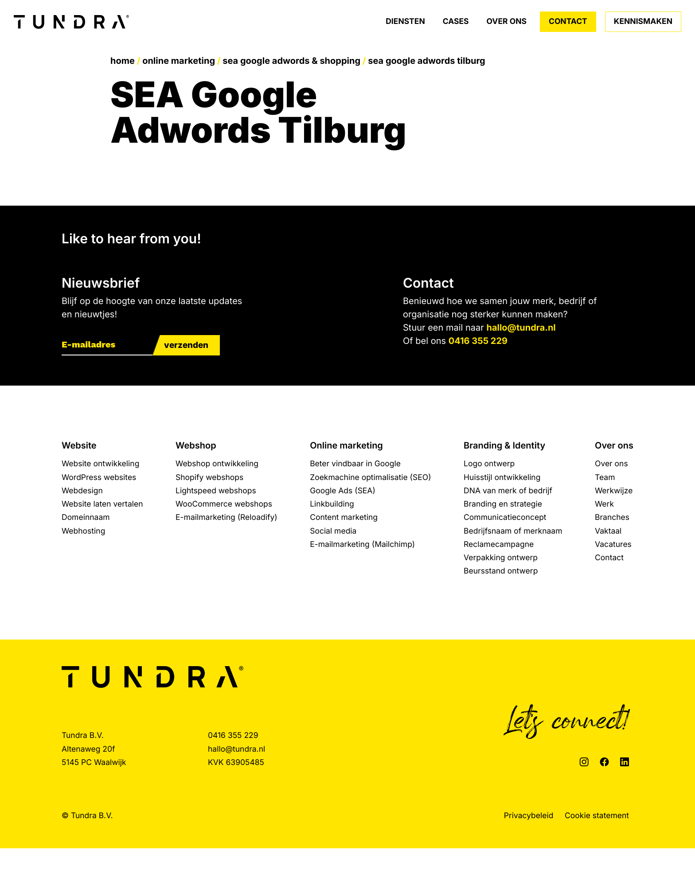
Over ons (507, 21)
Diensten (405, 21)
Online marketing (178, 60)
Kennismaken (643, 21)
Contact (568, 21)
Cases (456, 21)
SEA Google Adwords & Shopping (291, 60)
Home (122, 60)
